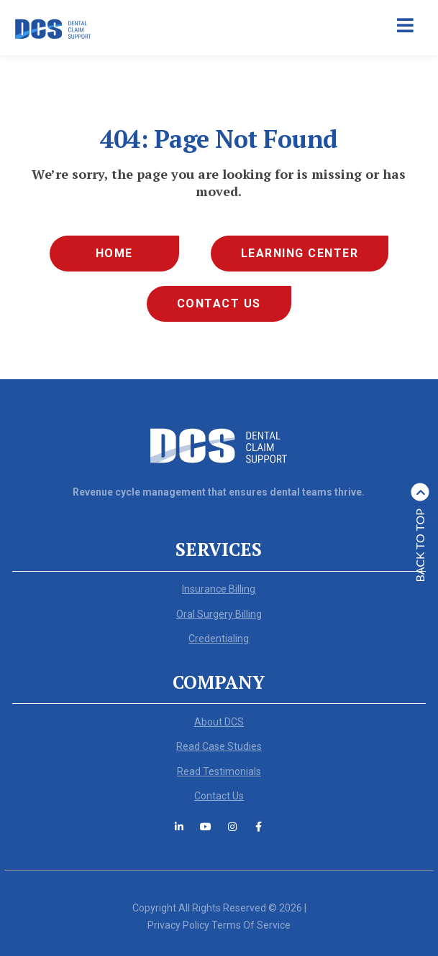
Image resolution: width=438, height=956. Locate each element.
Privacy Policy (178, 925)
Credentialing (218, 638)
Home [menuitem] (114, 253)
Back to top (420, 532)
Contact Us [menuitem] (219, 303)
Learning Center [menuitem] (300, 253)
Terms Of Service (251, 925)
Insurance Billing (218, 589)
